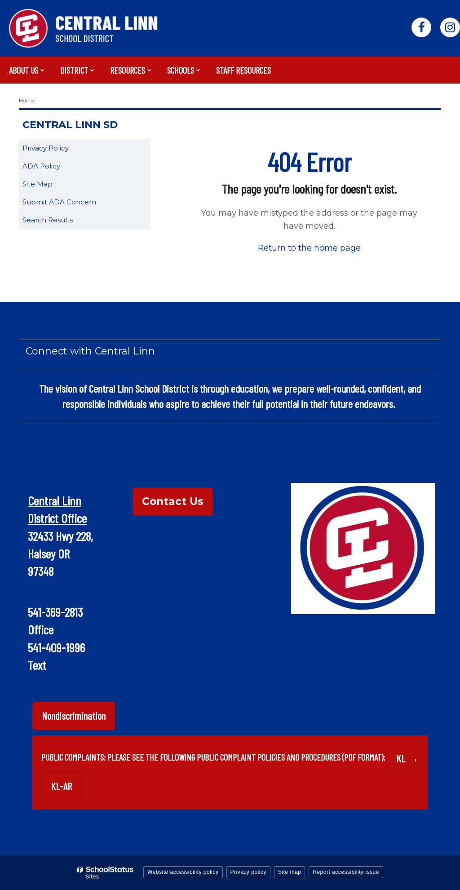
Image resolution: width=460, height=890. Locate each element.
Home (27, 100)
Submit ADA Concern (59, 202)
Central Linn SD (70, 125)
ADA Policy (41, 166)
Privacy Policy (45, 148)
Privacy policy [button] (248, 872)
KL (400, 758)
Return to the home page (309, 248)
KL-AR (61, 786)
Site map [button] (289, 872)
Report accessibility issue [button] (346, 872)
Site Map (37, 184)
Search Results (47, 220)
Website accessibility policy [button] (183, 872)
